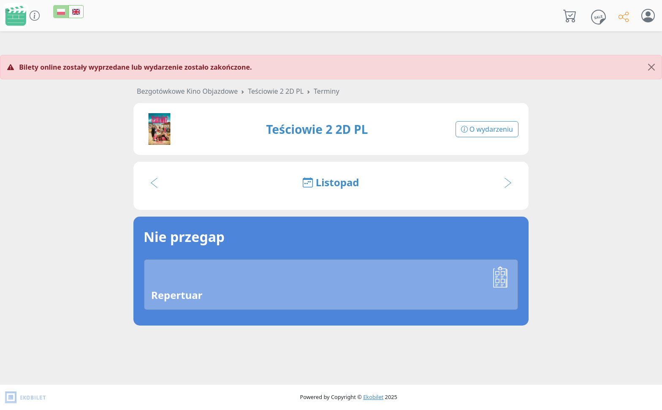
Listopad (331, 182)
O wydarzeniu (487, 129)
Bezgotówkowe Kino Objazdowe (187, 91)
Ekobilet (373, 397)
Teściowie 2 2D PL (276, 91)
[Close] (651, 67)
